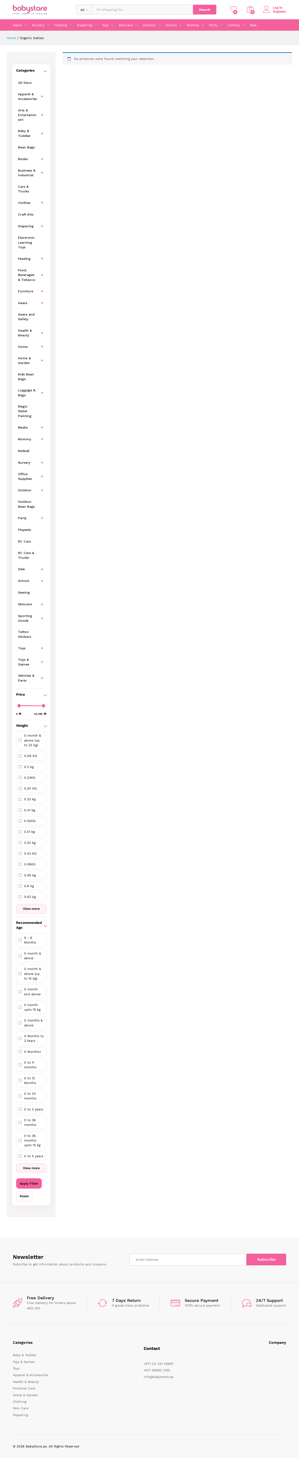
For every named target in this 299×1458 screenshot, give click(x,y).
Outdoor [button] (149, 25)
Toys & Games (24, 1362)
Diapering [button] (84, 25)
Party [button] (213, 25)
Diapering (20, 1415)
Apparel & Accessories (30, 1375)
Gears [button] (17, 25)
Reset (24, 1196)
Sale (253, 25)
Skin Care (20, 1408)
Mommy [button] (193, 25)
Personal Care (24, 1388)
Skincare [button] (126, 25)
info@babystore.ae (159, 1377)
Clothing (19, 1401)
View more (31, 909)
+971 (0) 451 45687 (159, 1364)
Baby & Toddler (25, 1355)
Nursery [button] (38, 25)
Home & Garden (25, 1395)
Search (204, 9)
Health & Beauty (26, 1382)
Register (279, 11)
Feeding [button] (60, 25)
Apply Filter (29, 1183)
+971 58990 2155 (157, 1370)
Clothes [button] (234, 25)
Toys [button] (105, 25)
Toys (16, 1368)
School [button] (171, 25)
